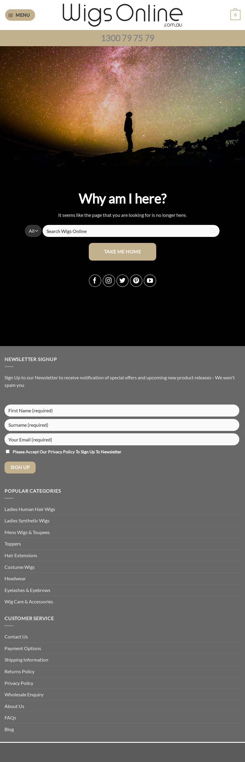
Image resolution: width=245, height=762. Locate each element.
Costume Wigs (19, 567)
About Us (14, 706)
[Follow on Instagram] (109, 280)
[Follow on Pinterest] (136, 280)
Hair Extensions (20, 555)
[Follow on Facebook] (95, 280)
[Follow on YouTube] (150, 280)
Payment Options (22, 648)
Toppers (12, 543)
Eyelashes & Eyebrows (27, 590)
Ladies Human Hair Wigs (29, 509)
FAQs (10, 717)
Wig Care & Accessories (28, 601)
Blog (9, 729)
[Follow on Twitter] (122, 280)
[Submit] (213, 231)
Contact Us (16, 636)
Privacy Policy (62, 451)
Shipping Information (26, 659)
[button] (20, 15)
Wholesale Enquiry (23, 694)
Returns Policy (19, 671)
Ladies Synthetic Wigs (26, 520)
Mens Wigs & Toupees (27, 532)
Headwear (15, 578)
